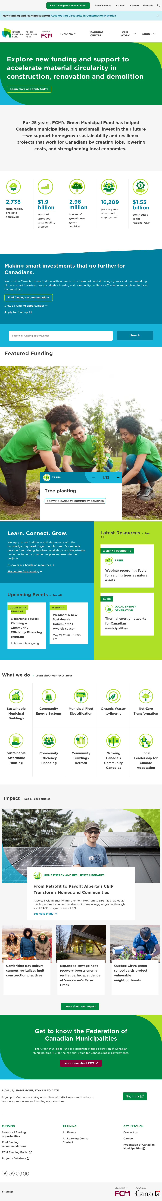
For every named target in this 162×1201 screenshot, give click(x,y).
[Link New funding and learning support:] (26, 15)
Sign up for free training (23, 571)
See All (57, 595)
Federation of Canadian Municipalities (139, 1146)
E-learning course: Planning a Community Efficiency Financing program (26, 628)
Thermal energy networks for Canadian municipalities (125, 623)
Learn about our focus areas (53, 675)
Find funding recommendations (68, 5)
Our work (125, 34)
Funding (66, 33)
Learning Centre (96, 34)
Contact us (130, 1132)
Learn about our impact (80, 1006)
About (147, 33)
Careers (134, 5)
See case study (43, 913)
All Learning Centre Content (75, 1140)
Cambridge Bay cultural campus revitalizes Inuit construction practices (25, 970)
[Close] (158, 15)
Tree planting (60, 491)
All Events (69, 1132)
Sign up (131, 1097)
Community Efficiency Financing (48, 758)
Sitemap (7, 1191)
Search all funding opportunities (14, 1134)
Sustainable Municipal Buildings (16, 713)
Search (135, 335)
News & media (103, 5)
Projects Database (15, 1158)
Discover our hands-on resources (29, 565)
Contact (120, 5)
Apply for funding (16, 312)
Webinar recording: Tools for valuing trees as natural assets (126, 575)
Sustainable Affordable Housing (16, 758)
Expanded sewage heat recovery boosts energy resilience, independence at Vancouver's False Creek (80, 975)
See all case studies (37, 798)
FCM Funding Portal (17, 1152)
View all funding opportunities (24, 305)
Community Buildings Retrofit (81, 758)
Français (148, 5)
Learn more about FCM (77, 1064)
